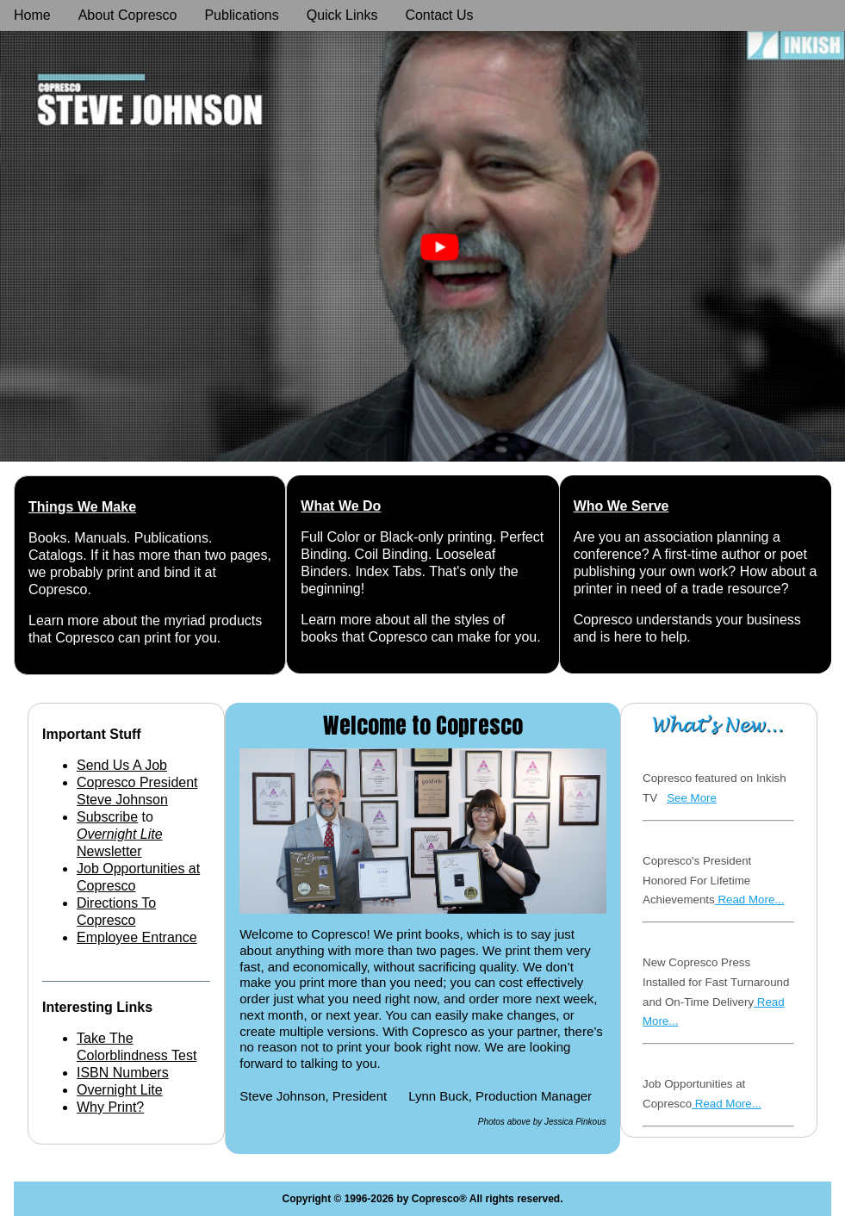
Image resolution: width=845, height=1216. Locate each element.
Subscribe (107, 817)
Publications (241, 15)
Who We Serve (621, 506)
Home (32, 15)
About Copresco (127, 15)
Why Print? (110, 1107)
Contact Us (439, 15)
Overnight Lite (120, 1090)
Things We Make (82, 506)
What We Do (341, 506)
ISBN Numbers (123, 1072)
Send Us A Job (122, 765)
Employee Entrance (137, 937)
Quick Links (342, 15)
